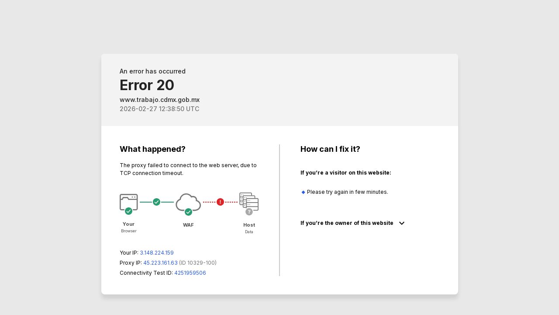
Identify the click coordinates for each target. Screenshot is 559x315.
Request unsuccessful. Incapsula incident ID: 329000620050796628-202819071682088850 (279, 157)
